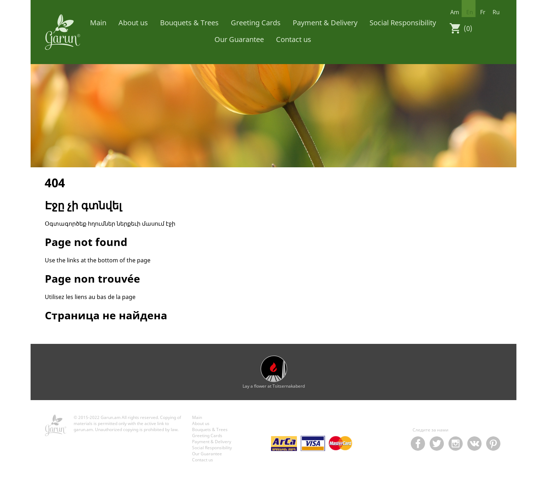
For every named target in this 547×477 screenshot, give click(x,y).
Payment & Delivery (325, 22)
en (469, 12)
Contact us (293, 39)
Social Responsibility (403, 22)
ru (496, 12)
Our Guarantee (239, 39)
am (454, 12)
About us (133, 22)
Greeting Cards (256, 22)
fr (482, 12)
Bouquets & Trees (189, 22)
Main (98, 22)
